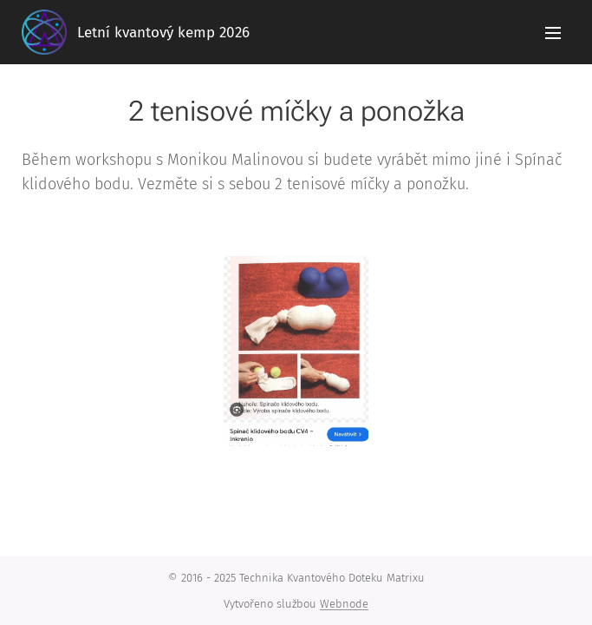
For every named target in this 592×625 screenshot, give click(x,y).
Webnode (344, 603)
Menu (553, 33)
